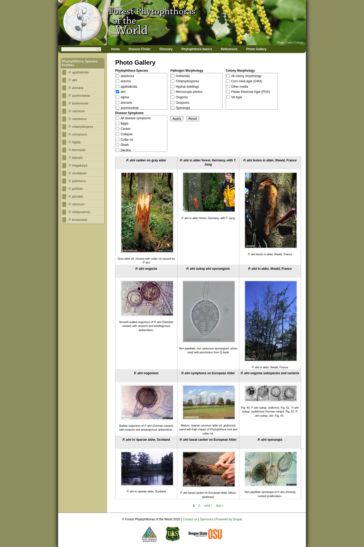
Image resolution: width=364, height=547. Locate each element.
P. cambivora (77, 119)
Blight (124, 123)
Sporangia (183, 108)
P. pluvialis (76, 196)
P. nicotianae (77, 173)
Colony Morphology (240, 70)
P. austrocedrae (79, 96)
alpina (125, 97)
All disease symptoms (136, 118)
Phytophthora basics (196, 49)
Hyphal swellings (187, 86)
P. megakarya (78, 165)
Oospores (182, 102)
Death (125, 145)
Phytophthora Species (131, 70)
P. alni (73, 80)
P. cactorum (77, 111)
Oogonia (181, 97)
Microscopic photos (189, 92)
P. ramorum (76, 204)
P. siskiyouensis (79, 212)
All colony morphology (246, 76)
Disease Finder (140, 49)
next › (208, 505)
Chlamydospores (187, 81)
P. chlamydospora (81, 127)
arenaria (126, 102)
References (229, 49)
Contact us (190, 519)
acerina (126, 81)
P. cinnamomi (78, 134)
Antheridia (183, 76)
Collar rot (127, 139)
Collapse (127, 134)
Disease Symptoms (129, 113)
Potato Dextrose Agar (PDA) (250, 92)
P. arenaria (76, 88)
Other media (239, 86)
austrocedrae (130, 108)
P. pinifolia (76, 189)
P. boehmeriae (79, 103)
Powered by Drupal (229, 519)
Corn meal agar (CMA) (246, 81)
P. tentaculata (78, 220)
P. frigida (75, 142)
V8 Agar (236, 97)
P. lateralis (76, 158)
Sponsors (206, 519)
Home (115, 49)
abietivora (127, 76)
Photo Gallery (256, 49)
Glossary (165, 49)
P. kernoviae (77, 150)
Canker (126, 129)
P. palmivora (77, 181)
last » (220, 505)
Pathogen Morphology (186, 70)
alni (123, 92)
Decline (126, 150)
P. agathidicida (79, 72)
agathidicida (129, 86)
